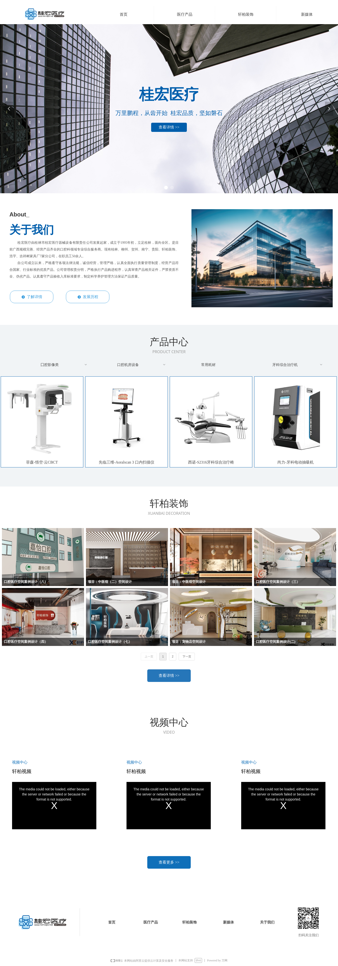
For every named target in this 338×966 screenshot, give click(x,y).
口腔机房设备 (141, 365)
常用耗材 (208, 365)
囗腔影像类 (64, 365)
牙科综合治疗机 (297, 365)
